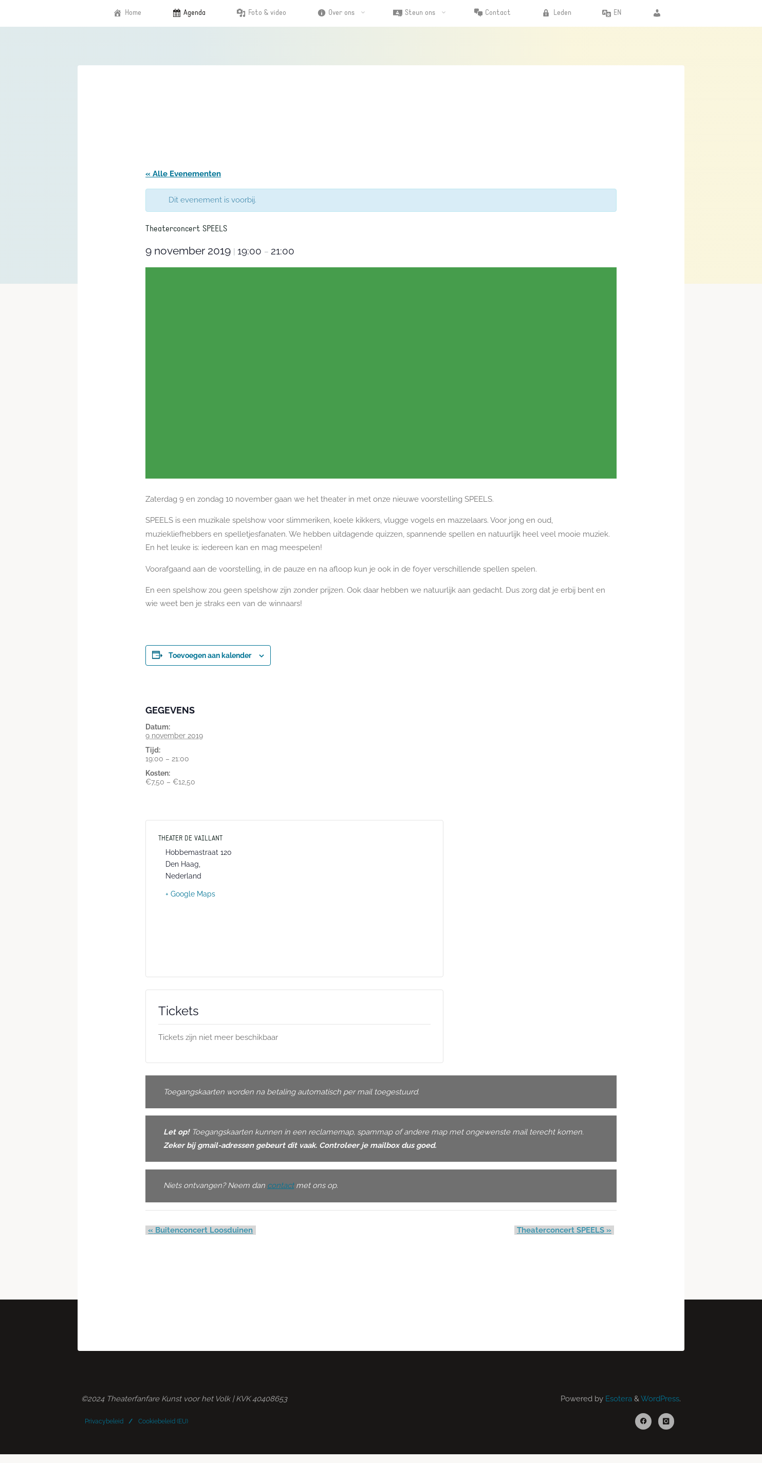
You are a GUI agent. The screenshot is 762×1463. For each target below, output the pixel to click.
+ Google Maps (191, 897)
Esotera (617, 1406)
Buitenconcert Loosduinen (198, 1236)
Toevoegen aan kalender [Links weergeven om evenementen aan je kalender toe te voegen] (211, 659)
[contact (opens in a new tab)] (282, 1191)
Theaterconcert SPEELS (566, 1236)
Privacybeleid (104, 1429)
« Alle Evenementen (184, 174)
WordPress (659, 1406)
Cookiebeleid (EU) (163, 1429)
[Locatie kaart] (363, 902)
